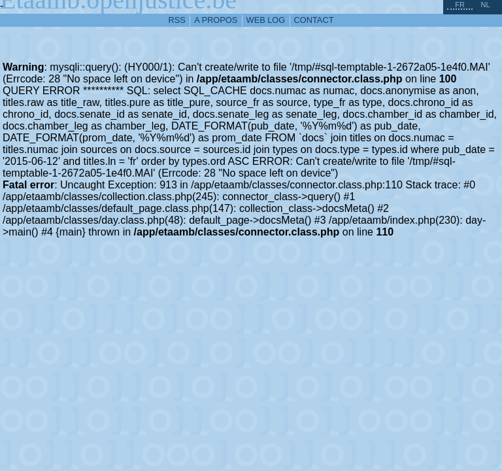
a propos (215, 20)
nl (485, 5)
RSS (177, 20)
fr (460, 5)
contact (314, 20)
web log (266, 20)
